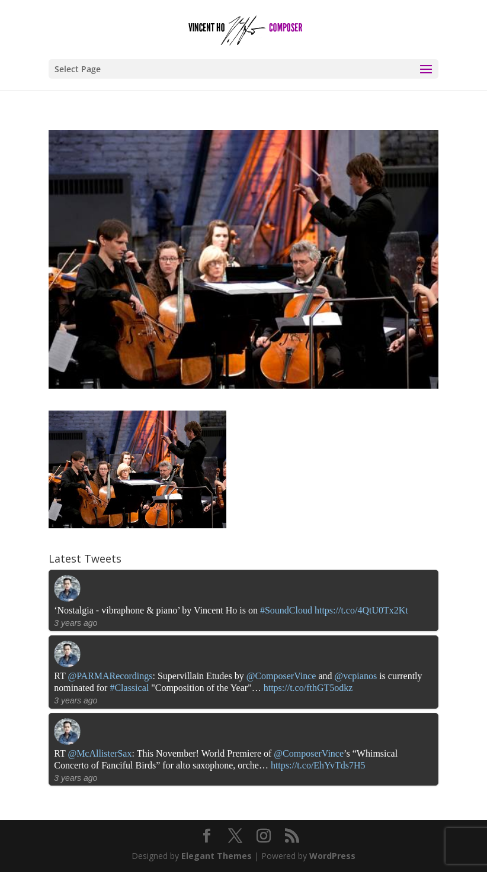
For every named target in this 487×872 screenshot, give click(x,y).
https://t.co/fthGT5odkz (308, 688)
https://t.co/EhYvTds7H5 (318, 765)
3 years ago (75, 623)
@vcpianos (356, 676)
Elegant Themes (216, 855)
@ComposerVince (281, 676)
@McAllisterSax (100, 753)
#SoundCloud (286, 610)
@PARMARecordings (110, 676)
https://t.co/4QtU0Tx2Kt (361, 610)
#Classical (129, 688)
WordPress (332, 855)
